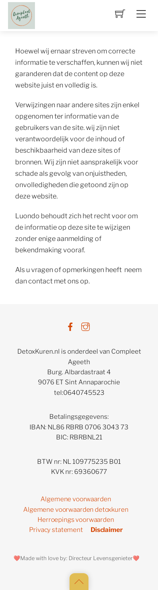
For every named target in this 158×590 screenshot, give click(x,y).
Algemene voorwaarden (75, 499)
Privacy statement (56, 530)
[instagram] (85, 325)
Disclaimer (106, 530)
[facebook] (70, 325)
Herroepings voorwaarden (75, 520)
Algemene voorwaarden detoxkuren (75, 509)
